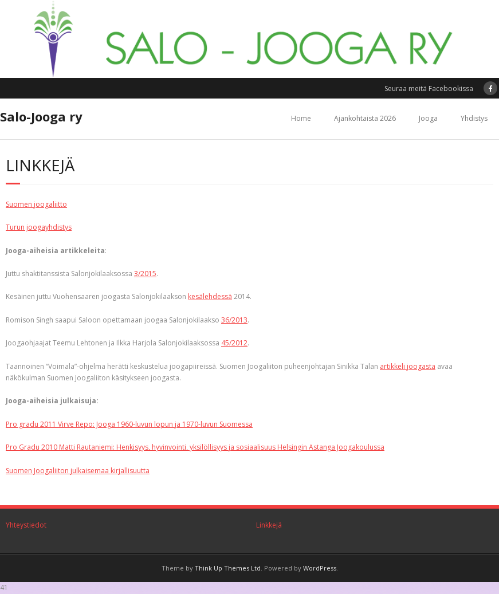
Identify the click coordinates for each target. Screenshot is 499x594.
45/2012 (234, 343)
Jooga (428, 118)
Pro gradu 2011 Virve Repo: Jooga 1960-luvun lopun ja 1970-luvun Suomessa (129, 424)
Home (301, 118)
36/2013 (234, 320)
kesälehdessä (210, 296)
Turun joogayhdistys (39, 227)
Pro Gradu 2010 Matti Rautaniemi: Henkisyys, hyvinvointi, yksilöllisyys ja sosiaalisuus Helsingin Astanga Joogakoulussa (195, 447)
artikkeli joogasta (407, 366)
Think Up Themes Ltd (228, 568)
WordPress (319, 568)
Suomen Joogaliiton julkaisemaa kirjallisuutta (78, 470)
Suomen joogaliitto (36, 204)
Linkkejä (269, 525)
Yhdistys (474, 118)
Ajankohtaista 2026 (365, 118)
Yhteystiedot (26, 525)
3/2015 (145, 273)
